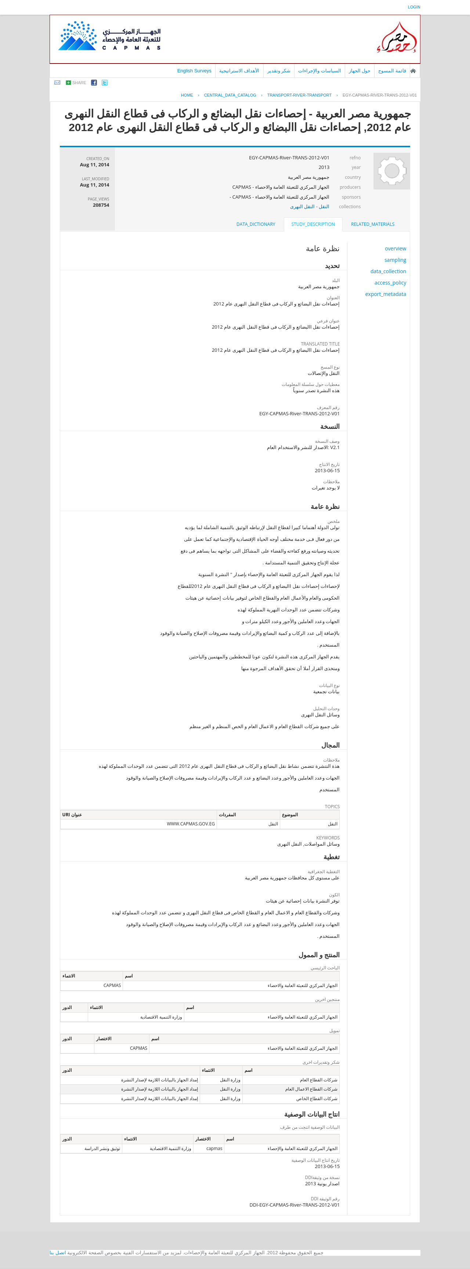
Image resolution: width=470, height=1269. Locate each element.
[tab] (372, 224)
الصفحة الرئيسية (413, 71)
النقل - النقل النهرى (309, 206)
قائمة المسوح (392, 70)
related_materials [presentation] (372, 224)
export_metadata (385, 293)
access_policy (390, 282)
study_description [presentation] (313, 224)
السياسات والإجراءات (319, 70)
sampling (395, 259)
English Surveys (194, 70)
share (79, 82)
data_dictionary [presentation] (255, 224)
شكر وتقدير (279, 70)
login (414, 7)
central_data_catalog (230, 95)
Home (187, 95)
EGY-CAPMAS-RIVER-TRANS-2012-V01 (380, 95)
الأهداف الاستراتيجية (239, 70)
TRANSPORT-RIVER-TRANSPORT (299, 95)
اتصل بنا (58, 1252)
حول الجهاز (360, 70)
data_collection (388, 271)
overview (395, 248)
